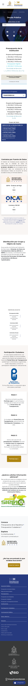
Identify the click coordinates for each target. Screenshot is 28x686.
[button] (14, 132)
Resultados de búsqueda (12, 12)
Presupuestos (5, 593)
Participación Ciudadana (7, 608)
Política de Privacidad (6, 632)
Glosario (3, 620)
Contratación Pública (6, 612)
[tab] (14, 132)
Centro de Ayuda (5, 626)
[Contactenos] (14, 565)
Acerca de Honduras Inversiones (9, 624)
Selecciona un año (14, 22)
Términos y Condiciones (6, 634)
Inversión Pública (5, 586)
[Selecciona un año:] (14, 24)
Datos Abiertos (5, 616)
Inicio (4, 12)
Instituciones (4, 603)
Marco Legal (4, 628)
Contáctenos (4, 630)
